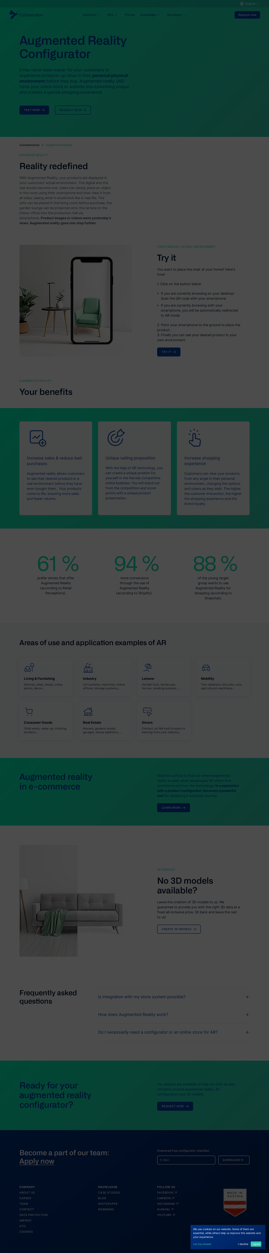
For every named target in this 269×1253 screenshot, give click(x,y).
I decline (243, 1244)
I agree (256, 1244)
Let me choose (202, 1244)
